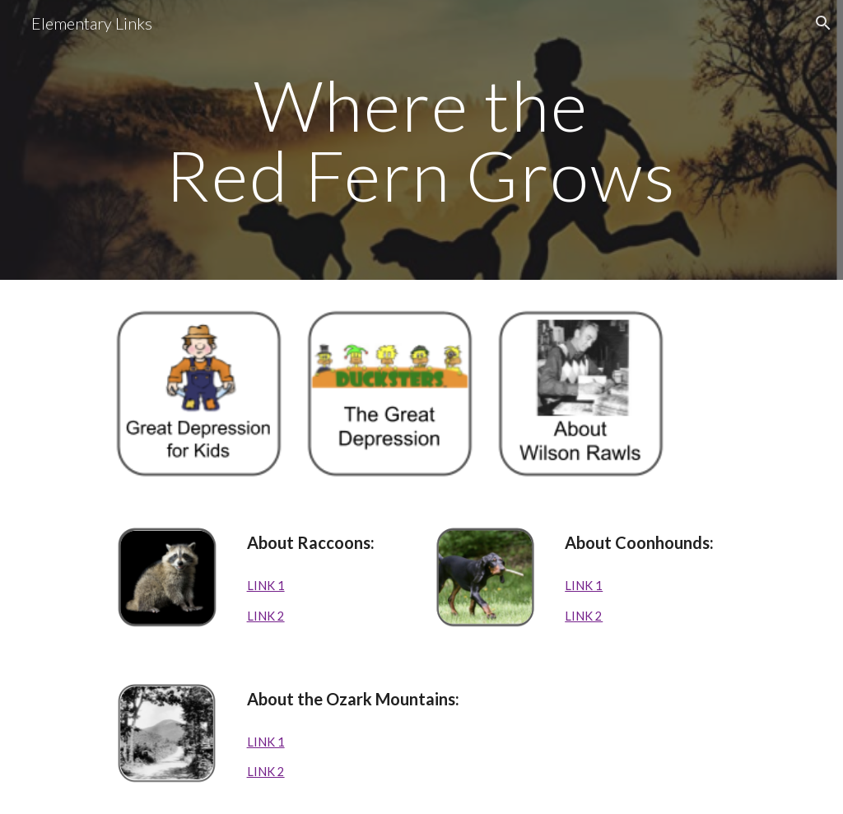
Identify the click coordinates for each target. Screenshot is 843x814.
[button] (823, 23)
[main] (421, 140)
